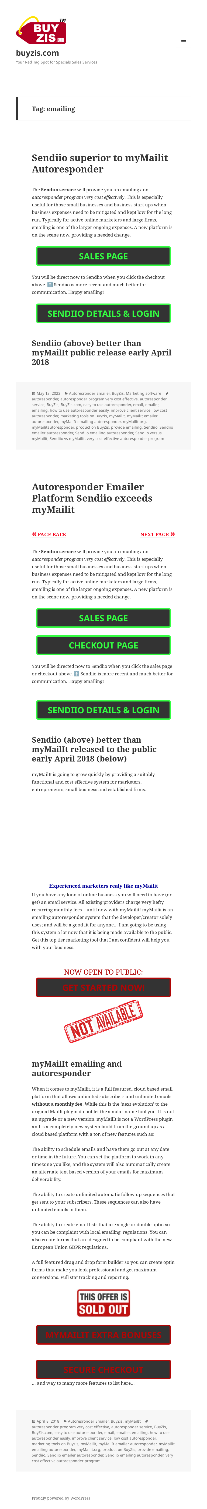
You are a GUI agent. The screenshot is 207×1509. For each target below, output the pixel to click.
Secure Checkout (104, 1369)
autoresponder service (131, 1426)
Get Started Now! (103, 987)
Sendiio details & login (104, 313)
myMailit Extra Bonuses (104, 1335)
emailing (40, 410)
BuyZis (118, 393)
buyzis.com (37, 52)
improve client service (130, 410)
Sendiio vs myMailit (67, 438)
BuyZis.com (71, 404)
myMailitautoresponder (53, 427)
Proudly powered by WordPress (61, 1498)
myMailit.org (134, 421)
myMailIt (133, 1421)
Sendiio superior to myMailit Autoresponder (100, 163)
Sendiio (150, 427)
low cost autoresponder (135, 1438)
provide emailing (126, 427)
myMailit (117, 415)
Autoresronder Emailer (89, 393)
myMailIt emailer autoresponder (127, 1443)
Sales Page (103, 256)
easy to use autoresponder (107, 404)
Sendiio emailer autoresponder (75, 1455)
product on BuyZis (92, 427)
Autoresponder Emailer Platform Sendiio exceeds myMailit (92, 498)
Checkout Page (103, 645)
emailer (151, 404)
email (138, 404)
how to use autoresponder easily (79, 410)
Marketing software (143, 393)
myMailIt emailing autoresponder (90, 421)
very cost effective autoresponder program (125, 438)
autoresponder (45, 398)
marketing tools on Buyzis (83, 415)
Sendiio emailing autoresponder (104, 432)
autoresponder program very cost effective (99, 398)
